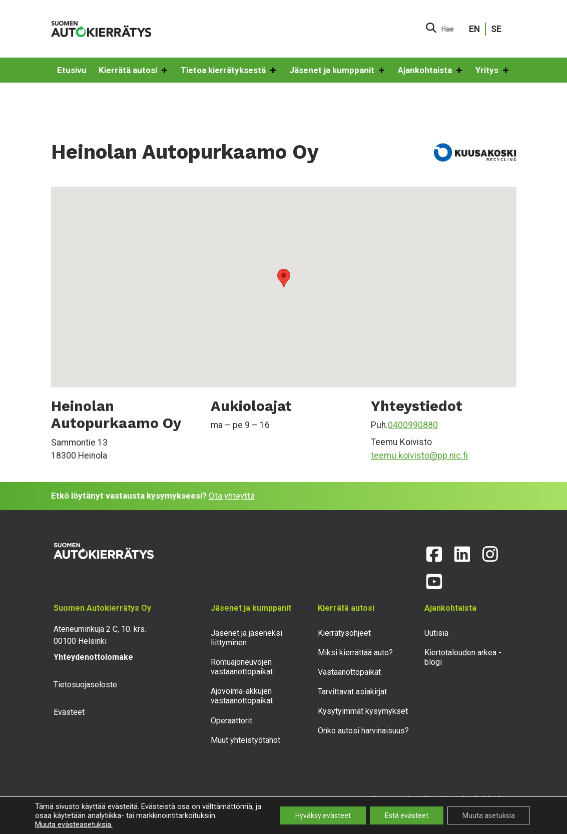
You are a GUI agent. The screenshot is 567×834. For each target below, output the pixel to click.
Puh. (379, 425)
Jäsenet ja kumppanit (337, 71)
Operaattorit (231, 720)
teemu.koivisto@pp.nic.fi (419, 456)
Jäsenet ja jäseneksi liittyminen (246, 637)
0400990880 (413, 425)
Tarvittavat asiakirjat (352, 691)
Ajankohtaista (430, 71)
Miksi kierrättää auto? (355, 652)
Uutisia (436, 633)
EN (474, 29)
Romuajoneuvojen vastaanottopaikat (242, 666)
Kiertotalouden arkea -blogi (462, 657)
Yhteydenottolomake (93, 657)
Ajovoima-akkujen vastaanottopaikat (242, 695)
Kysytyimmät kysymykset (363, 711)
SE (496, 29)
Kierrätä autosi (134, 71)
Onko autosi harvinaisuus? (363, 730)
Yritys (492, 71)
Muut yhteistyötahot (245, 740)
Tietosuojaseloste (85, 684)
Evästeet (69, 712)
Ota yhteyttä (232, 496)
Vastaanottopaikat (349, 672)
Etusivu (72, 70)
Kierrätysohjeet (344, 633)
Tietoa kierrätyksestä (229, 71)
